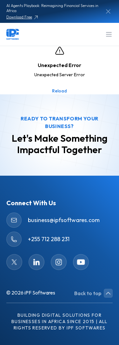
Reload (59, 91)
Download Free (22, 17)
